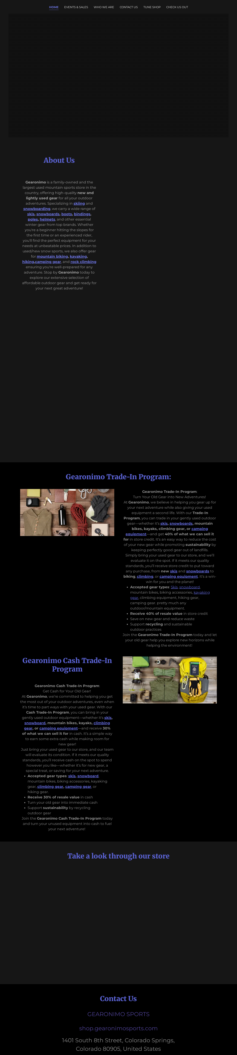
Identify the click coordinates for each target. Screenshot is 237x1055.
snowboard (189, 587)
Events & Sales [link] (76, 7)
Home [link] (54, 7)
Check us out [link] (177, 7)
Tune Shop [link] (152, 7)
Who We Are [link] (104, 7)
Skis (174, 587)
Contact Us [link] (129, 7)
